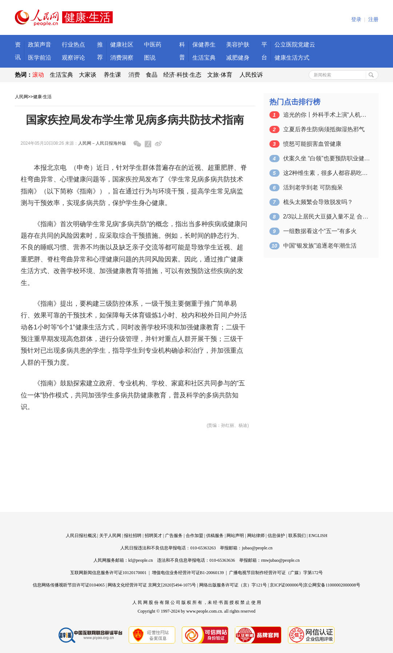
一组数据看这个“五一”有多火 (320, 231)
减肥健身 (237, 58)
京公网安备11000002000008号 (332, 585)
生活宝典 (204, 58)
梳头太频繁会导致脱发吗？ (318, 202)
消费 (134, 75)
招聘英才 (153, 535)
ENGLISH (318, 535)
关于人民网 (110, 535)
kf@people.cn (140, 560)
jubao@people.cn (257, 547)
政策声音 (39, 44)
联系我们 (297, 535)
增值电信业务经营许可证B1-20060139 (188, 572)
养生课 (112, 75)
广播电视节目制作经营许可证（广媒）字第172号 (276, 572)
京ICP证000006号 (286, 585)
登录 (356, 19)
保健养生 (204, 44)
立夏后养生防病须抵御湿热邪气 (324, 129)
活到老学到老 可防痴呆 (313, 187)
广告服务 (174, 535)
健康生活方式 (291, 58)
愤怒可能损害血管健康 (312, 144)
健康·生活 (42, 96)
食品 (151, 75)
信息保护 (276, 535)
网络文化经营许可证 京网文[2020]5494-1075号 (152, 585)
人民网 (21, 96)
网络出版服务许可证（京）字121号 (233, 585)
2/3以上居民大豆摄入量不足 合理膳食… (326, 216)
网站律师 (256, 535)
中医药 (152, 44)
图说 (150, 58)
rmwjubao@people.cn (280, 560)
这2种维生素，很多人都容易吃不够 (326, 173)
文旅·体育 (219, 75)
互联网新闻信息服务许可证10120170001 (108, 572)
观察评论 (73, 58)
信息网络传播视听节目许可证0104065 (69, 585)
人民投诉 (251, 75)
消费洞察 (121, 58)
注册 (373, 19)
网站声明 (235, 535)
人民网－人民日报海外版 (102, 143)
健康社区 (121, 44)
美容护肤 (237, 44)
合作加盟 (194, 535)
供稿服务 (215, 535)
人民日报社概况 (81, 535)
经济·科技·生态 (182, 75)
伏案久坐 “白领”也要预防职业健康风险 (326, 158)
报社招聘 (132, 535)
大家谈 (87, 75)
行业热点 (73, 44)
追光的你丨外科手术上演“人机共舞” (326, 115)
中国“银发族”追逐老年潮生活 (320, 246)
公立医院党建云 (294, 44)
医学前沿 (39, 58)
